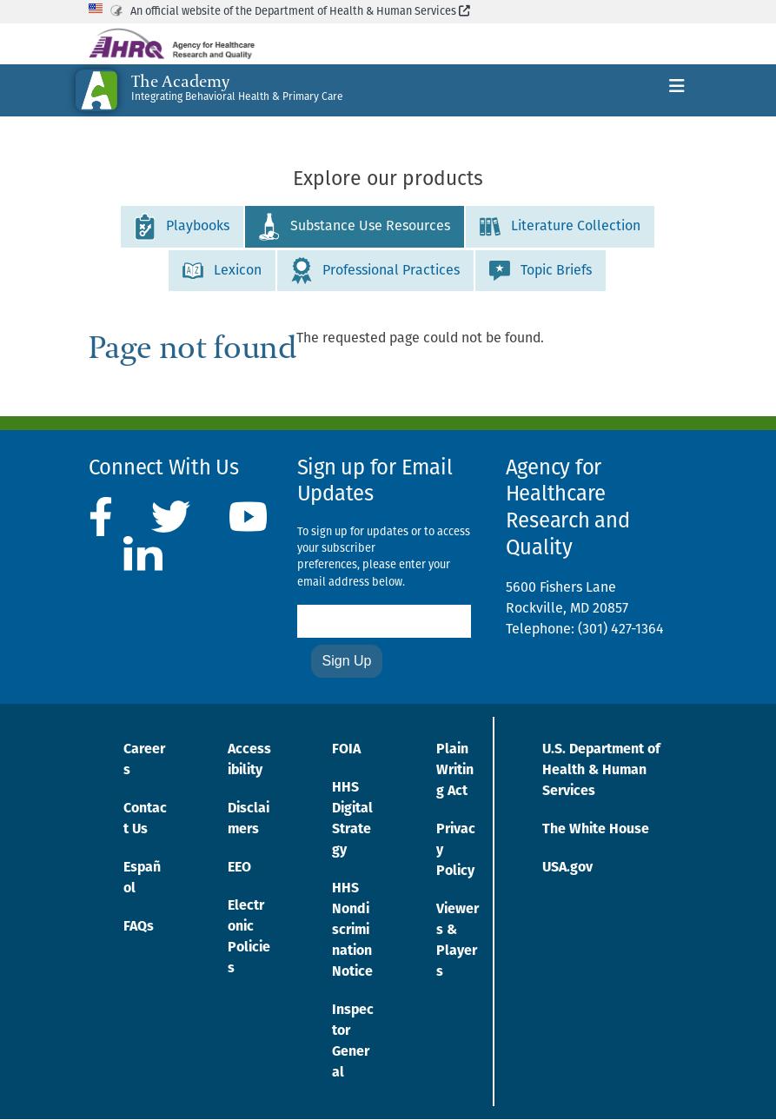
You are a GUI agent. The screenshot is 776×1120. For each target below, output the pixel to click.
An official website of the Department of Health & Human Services (300, 11)
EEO (239, 868)
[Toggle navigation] (677, 90)
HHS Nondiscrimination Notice (352, 930)
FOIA (346, 750)
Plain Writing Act (455, 771)
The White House (595, 830)
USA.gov (567, 868)
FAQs (138, 927)
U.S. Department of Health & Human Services (601, 771)
